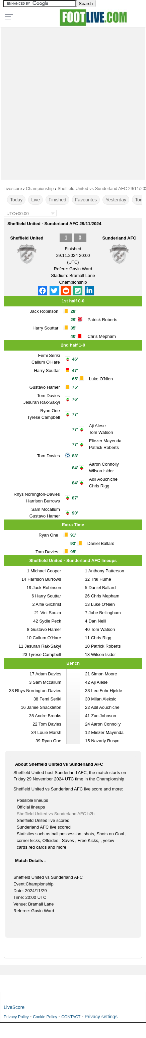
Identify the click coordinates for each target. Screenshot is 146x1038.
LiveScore (14, 1007)
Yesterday (115, 199)
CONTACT (70, 1017)
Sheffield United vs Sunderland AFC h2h (55, 813)
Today (16, 199)
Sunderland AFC (119, 238)
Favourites (86, 199)
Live (35, 199)
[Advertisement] (73, 102)
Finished (57, 199)
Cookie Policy (45, 1017)
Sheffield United (26, 238)
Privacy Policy (16, 1017)
